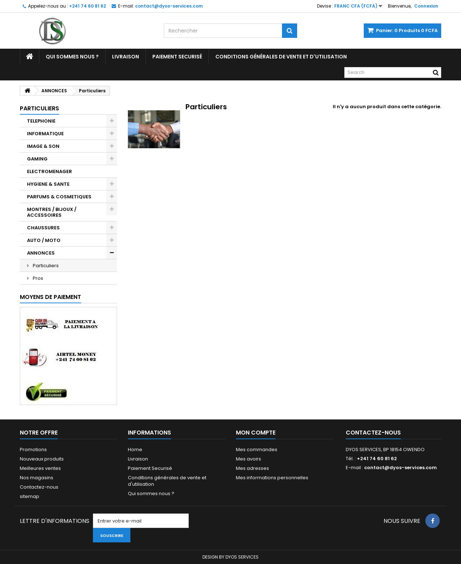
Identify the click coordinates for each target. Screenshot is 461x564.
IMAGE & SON (43, 146)
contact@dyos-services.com (400, 467)
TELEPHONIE (41, 121)
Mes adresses (252, 468)
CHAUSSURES (43, 227)
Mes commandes (256, 449)
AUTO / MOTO (44, 240)
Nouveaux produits (42, 458)
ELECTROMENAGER (49, 171)
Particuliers (45, 265)
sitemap (29, 496)
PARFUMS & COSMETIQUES (59, 196)
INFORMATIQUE (45, 133)
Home (135, 449)
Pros (37, 278)
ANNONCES (41, 253)
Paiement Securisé (177, 56)
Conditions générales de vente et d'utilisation (281, 56)
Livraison (125, 56)
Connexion (426, 6)
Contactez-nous (39, 487)
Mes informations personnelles (272, 477)
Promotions (33, 449)
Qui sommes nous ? (72, 56)
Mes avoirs (248, 458)
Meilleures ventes (40, 468)
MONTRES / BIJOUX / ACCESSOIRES (51, 212)
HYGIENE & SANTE (48, 184)
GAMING (37, 158)
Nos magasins (36, 477)
